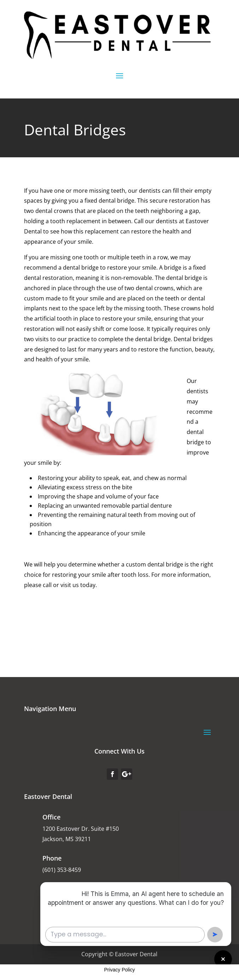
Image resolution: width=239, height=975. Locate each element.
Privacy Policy (119, 970)
